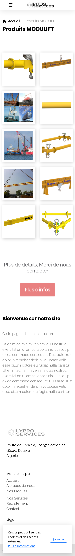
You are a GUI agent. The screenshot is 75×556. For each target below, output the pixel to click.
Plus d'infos (37, 290)
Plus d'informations (21, 546)
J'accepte (58, 539)
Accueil (14, 21)
